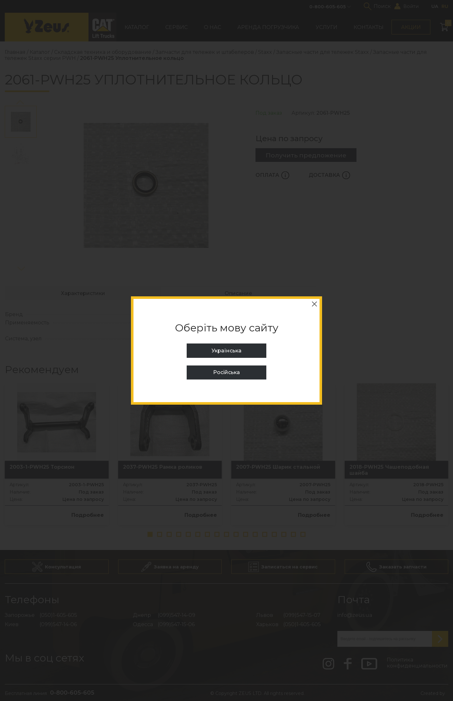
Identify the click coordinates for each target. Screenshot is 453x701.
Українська (226, 351)
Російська (226, 372)
